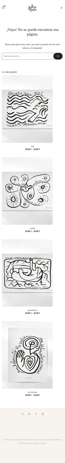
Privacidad (27, 439)
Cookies (35, 439)
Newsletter (33, 443)
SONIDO (32, 228)
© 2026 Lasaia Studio (12, 439)
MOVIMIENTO (32, 392)
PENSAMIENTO (32, 310)
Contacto (42, 443)
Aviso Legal (45, 439)
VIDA (32, 146)
